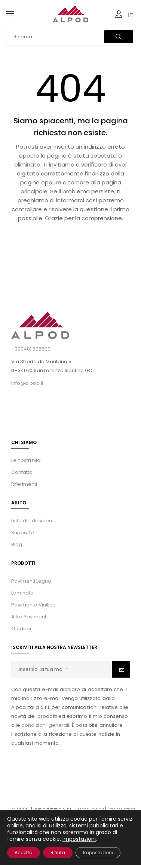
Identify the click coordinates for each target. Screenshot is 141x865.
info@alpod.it (27, 383)
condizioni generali (45, 725)
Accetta (24, 852)
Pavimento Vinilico (33, 604)
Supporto (22, 532)
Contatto (22, 472)
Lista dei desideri (31, 520)
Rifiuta (57, 852)
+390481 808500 (30, 348)
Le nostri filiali (27, 460)
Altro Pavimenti (29, 616)
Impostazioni (79, 839)
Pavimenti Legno (31, 580)
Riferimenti (24, 484)
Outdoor (21, 628)
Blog (16, 544)
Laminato (22, 592)
